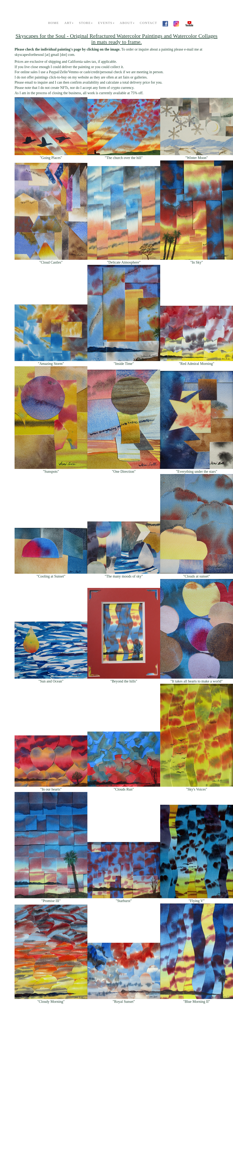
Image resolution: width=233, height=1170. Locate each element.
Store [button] (85, 23)
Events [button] (106, 23)
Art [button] (68, 23)
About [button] (127, 23)
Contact (148, 23)
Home (53, 23)
